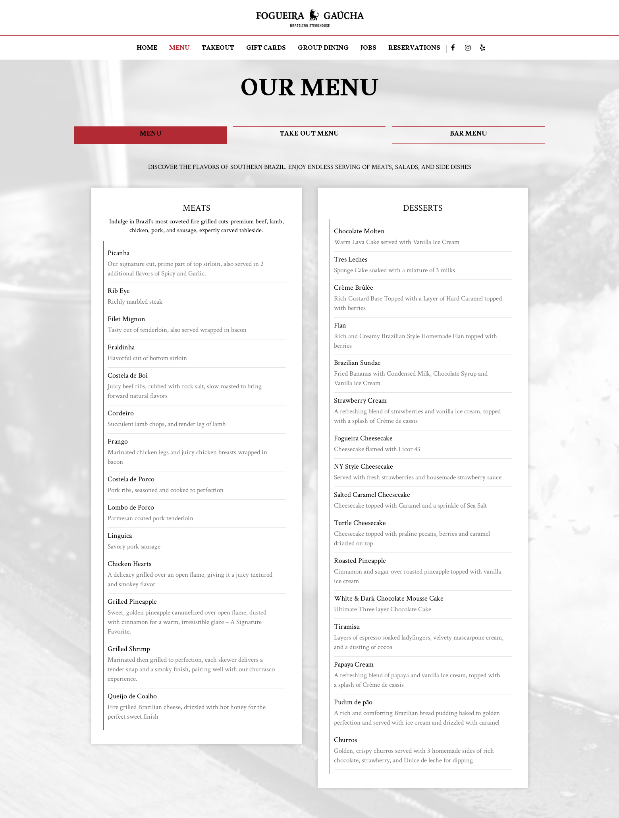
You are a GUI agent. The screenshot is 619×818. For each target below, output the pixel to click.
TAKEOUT (218, 49)
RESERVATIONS (414, 49)
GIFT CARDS (266, 49)
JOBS (368, 49)
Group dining (323, 49)
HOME (147, 49)
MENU (179, 49)
